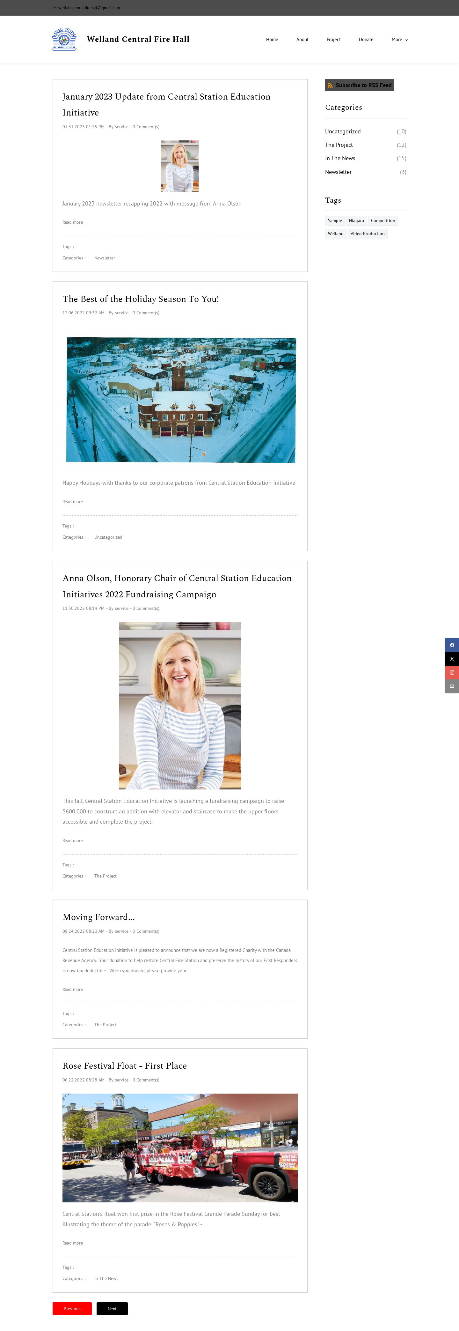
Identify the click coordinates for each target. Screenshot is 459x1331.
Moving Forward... (99, 917)
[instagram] (452, 672)
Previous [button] (72, 1309)
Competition (383, 221)
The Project (105, 876)
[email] (452, 686)
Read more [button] (72, 222)
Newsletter (104, 258)
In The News (106, 1279)
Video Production (368, 234)
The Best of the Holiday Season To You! (141, 299)
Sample (335, 221)
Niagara (356, 221)
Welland (336, 234)
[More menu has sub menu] (393, 39)
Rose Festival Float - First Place (124, 1066)
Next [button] (112, 1309)
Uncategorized (108, 537)
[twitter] (452, 659)
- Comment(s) (144, 127)
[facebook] (452, 645)
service (121, 127)
